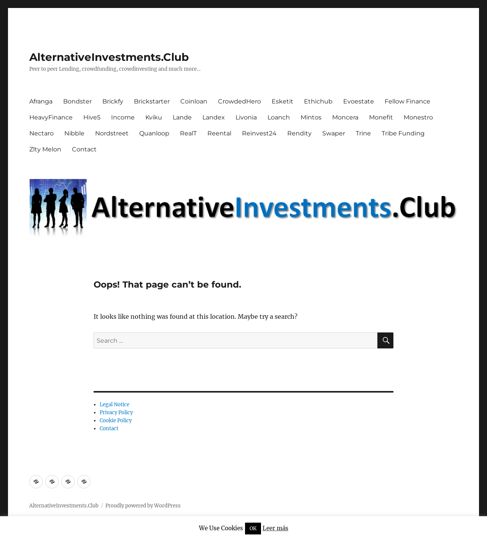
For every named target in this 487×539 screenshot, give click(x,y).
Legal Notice (114, 404)
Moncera (345, 117)
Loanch (278, 117)
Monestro (418, 117)
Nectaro (41, 133)
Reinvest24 (259, 133)
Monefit (381, 117)
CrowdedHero (239, 101)
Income (123, 117)
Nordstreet (112, 133)
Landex (213, 117)
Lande (182, 117)
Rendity (299, 133)
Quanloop (154, 133)
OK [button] (253, 528)
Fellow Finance (407, 101)
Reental (219, 133)
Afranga (41, 101)
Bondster (77, 101)
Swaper (333, 133)
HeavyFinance (51, 117)
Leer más (275, 528)
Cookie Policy (116, 420)
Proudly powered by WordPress (143, 505)
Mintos (311, 117)
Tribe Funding (403, 133)
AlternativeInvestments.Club (109, 57)
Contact (84, 149)
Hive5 (91, 117)
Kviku (153, 117)
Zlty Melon (45, 149)
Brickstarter (152, 101)
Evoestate (358, 101)
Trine (363, 133)
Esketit (282, 101)
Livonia (246, 117)
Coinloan (193, 101)
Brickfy (112, 101)
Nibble (74, 133)
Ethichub (318, 101)
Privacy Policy (116, 412)
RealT (188, 133)
